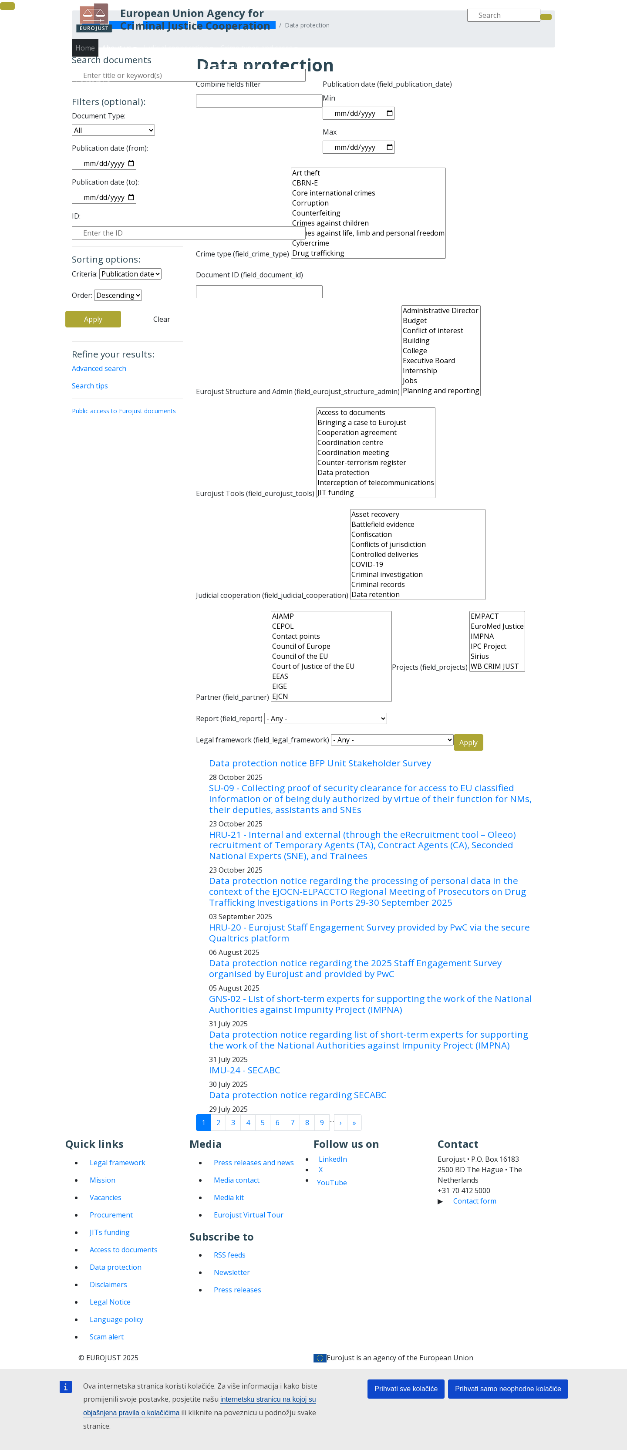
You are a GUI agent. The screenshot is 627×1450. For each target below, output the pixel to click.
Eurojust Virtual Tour (248, 1215)
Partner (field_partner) (232, 697)
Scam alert (107, 1337)
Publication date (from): (110, 148)
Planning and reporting (441, 391)
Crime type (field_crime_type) (242, 254)
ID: (76, 216)
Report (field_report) (229, 718)
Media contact (237, 1180)
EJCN (331, 696)
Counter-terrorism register (376, 463)
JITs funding (110, 1232)
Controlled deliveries (418, 555)
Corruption (368, 203)
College (441, 351)
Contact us (520, 74)
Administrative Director (441, 311)
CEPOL (331, 626)
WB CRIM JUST (497, 666)
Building (441, 341)
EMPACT (497, 616)
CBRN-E (368, 183)
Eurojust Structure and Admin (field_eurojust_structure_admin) (298, 391)
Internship (441, 371)
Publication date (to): (105, 182)
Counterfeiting (368, 213)
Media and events (467, 74)
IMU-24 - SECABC (244, 1070)
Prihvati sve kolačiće (406, 1389)
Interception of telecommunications (376, 483)
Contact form (474, 1201)
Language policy (116, 1319)
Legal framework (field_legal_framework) (262, 740)
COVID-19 (418, 565)
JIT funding (376, 493)
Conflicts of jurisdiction (418, 545)
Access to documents (376, 413)
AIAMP (331, 616)
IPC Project (497, 646)
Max (330, 132)
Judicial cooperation (415, 56)
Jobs (441, 381)
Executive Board (441, 361)
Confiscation (418, 534)
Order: (82, 295)
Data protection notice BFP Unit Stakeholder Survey (320, 763)
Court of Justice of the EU (331, 666)
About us (361, 56)
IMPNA (497, 636)
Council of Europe (331, 646)
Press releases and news (254, 1162)
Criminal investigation (418, 575)
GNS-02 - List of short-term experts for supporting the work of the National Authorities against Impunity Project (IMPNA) (370, 1003)
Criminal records (418, 585)
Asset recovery (418, 514)
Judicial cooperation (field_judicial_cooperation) (272, 595)
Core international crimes (368, 193)
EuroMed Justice (497, 626)
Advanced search (99, 368)
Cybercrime (368, 243)
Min (329, 98)
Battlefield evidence (418, 524)
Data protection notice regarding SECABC (298, 1095)
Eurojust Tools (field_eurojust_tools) (255, 493)
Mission (102, 1180)
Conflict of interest (441, 331)
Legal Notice (110, 1302)
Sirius (497, 656)
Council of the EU (331, 656)
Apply (93, 319)
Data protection (376, 473)
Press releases (237, 1290)
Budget (441, 321)
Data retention (418, 595)
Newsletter (232, 1272)
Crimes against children (368, 223)
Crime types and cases (491, 56)
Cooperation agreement (376, 433)
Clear (161, 319)
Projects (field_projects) (430, 667)
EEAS (331, 676)
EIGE (331, 686)
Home (85, 48)
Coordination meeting (376, 453)
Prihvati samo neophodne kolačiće (508, 1389)
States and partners (352, 74)
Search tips (90, 386)
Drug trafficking (368, 253)
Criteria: (85, 274)
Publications (412, 74)
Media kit (229, 1197)
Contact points (331, 636)
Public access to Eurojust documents (124, 411)
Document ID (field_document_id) (249, 275)
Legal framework (117, 1162)
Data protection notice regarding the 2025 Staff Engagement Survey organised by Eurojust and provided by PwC (355, 968)
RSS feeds (230, 1255)
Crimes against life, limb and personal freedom (368, 233)
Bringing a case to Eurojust (376, 423)
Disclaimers (108, 1284)
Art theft (368, 173)
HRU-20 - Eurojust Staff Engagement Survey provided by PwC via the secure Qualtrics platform (369, 932)
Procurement (111, 1215)
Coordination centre (376, 443)
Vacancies (105, 1197)
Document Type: (98, 116)
